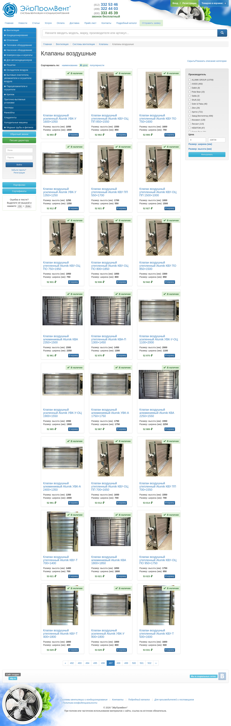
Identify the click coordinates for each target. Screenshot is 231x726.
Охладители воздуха (16, 70)
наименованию (69, 65)
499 (126, 663)
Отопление (11, 40)
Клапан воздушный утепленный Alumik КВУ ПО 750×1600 (157, 118)
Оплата (60, 23)
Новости (22, 23)
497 (110, 663)
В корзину (73, 135)
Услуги (48, 23)
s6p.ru (13, 678)
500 (134, 663)
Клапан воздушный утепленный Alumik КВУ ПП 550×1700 (109, 192)
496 (103, 663)
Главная (9, 23)
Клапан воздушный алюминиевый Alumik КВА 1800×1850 (108, 560)
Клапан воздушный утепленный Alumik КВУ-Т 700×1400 (60, 560)
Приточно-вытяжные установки (14, 101)
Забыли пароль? (18, 170)
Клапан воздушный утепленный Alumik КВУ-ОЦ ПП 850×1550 (109, 118)
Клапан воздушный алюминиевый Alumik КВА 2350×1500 (60, 339)
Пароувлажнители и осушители (15, 88)
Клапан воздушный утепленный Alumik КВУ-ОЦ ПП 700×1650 (109, 486)
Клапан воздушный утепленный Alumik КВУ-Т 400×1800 (60, 633)
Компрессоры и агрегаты (18, 55)
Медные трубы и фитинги (18, 127)
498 (118, 663)
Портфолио (19, 185)
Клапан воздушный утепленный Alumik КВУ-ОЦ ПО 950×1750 (157, 560)
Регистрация (19, 173)
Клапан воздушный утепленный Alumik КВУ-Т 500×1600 (156, 633)
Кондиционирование (16, 35)
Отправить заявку (151, 23)
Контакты (106, 23)
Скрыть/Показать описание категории (207, 61)
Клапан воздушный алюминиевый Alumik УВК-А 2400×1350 (62, 486)
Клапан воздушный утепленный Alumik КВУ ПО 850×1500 (157, 266)
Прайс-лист (90, 23)
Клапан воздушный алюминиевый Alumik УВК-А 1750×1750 (110, 413)
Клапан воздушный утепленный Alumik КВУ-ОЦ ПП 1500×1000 (157, 192)
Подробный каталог (126, 23)
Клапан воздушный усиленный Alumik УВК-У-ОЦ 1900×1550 (62, 413)
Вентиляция (11, 30)
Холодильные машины (16, 122)
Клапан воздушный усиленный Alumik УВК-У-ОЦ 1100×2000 (158, 339)
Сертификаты (19, 191)
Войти (19, 165)
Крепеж (9, 94)
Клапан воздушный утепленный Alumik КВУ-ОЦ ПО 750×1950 (61, 266)
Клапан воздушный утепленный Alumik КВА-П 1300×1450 (108, 339)
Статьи (36, 23)
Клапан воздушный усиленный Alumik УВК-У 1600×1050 (59, 118)
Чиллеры (8, 107)
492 (72, 663)
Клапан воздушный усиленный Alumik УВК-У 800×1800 (107, 633)
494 (87, 663)
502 (149, 663)
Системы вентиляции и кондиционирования (83, 699)
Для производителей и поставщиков (174, 699)
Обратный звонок (19, 134)
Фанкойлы (9, 112)
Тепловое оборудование (18, 45)
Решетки (9, 65)
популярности (97, 65)
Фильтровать (207, 154)
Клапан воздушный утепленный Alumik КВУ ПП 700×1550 (157, 486)
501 (142, 663)
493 (79, 663)
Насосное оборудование (18, 50)
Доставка (74, 23)
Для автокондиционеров (18, 60)
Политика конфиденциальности (80, 703)
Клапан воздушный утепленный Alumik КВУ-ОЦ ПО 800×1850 (109, 266)
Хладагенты (10, 117)
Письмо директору (19, 140)
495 (95, 663)
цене (84, 65)
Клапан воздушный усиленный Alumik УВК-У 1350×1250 (59, 192)
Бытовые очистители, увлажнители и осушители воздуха (17, 78)
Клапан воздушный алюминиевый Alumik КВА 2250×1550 (156, 413)
